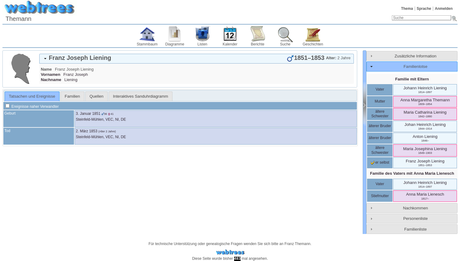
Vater (380, 89)
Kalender (229, 44)
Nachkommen (415, 208)
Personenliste (415, 218)
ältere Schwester (379, 114)
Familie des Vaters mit (412, 173)
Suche (285, 44)
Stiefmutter (380, 196)
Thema (407, 8)
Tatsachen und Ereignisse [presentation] (32, 96)
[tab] (196, 59)
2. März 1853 (86, 131)
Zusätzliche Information (415, 56)
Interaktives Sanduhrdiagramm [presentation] (140, 96)
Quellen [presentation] (96, 96)
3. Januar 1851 (88, 113)
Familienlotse (415, 66)
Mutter (380, 101)
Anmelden (444, 8)
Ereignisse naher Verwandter (32, 106)
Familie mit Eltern (412, 79)
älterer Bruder (380, 126)
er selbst (380, 162)
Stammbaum (147, 44)
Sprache (424, 8)
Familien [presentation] (72, 96)
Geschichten (313, 44)
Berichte (257, 44)
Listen (202, 44)
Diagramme (174, 44)
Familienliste (415, 229)
